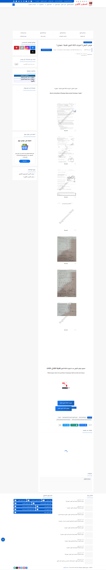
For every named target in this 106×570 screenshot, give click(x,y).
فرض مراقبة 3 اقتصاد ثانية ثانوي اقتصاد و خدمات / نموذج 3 (71, 521)
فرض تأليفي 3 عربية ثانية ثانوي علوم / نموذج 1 (74, 541)
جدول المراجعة (23, 36)
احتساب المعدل (32, 4)
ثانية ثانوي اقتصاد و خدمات (24, 506)
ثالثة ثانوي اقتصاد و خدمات (24, 509)
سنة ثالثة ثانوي (43, 33)
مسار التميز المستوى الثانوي (26, 174)
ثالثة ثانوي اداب (44, 506)
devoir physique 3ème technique (63, 420)
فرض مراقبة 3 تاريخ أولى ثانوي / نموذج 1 (75, 508)
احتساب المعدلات (63, 36)
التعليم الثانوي (70, 4)
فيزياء (59, 417)
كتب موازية (82, 36)
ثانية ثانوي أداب (44, 509)
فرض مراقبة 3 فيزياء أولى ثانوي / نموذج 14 (75, 501)
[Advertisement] (53, 19)
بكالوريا (33, 81)
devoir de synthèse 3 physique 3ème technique (81, 420)
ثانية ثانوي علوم (20, 500)
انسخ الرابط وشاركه (46, 50)
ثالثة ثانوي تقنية (33, 512)
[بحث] (14, 5)
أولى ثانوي (63, 4)
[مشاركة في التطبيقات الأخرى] (60, 425)
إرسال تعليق (87, 479)
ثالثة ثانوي (49, 4)
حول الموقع (51, 1)
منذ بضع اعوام (79, 520)
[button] (83, 425)
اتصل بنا (37, 1)
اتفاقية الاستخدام (58, 1)
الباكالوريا (41, 4)
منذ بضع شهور (79, 500)
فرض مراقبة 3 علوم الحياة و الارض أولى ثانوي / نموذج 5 (72, 535)
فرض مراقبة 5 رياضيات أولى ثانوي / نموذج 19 (74, 554)
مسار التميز (66, 568)
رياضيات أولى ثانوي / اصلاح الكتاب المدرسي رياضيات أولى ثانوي (70, 561)
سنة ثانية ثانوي (63, 33)
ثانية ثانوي (57, 4)
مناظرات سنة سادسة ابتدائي (28, 78)
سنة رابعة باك (23, 33)
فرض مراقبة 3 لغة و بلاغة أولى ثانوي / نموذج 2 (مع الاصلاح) (71, 515)
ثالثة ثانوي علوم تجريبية (42, 503)
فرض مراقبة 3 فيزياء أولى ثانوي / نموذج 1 (75, 548)
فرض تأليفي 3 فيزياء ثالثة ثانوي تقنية (70, 417)
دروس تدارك (43, 36)
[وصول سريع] (3, 539)
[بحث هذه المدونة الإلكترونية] (26, 64)
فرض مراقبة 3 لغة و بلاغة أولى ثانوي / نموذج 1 (74, 528)
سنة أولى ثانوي (82, 33)
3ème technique (87, 42)
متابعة (25, 161)
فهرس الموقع (44, 1)
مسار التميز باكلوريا (29, 177)
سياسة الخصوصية (68, 1)
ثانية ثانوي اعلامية (22, 503)
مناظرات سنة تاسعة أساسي (28, 79)
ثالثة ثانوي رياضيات (34, 500)
